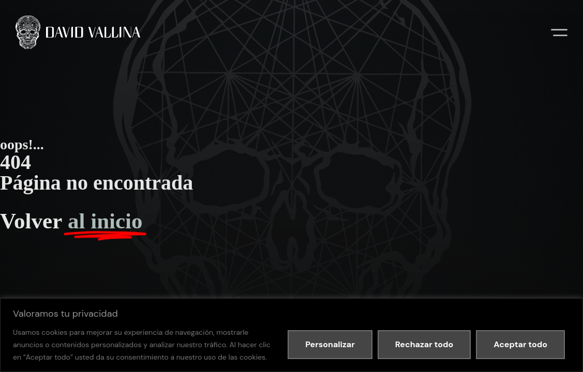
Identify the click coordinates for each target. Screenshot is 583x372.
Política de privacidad (100, 148)
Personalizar (330, 344)
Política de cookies (157, 148)
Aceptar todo (520, 344)
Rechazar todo (424, 344)
